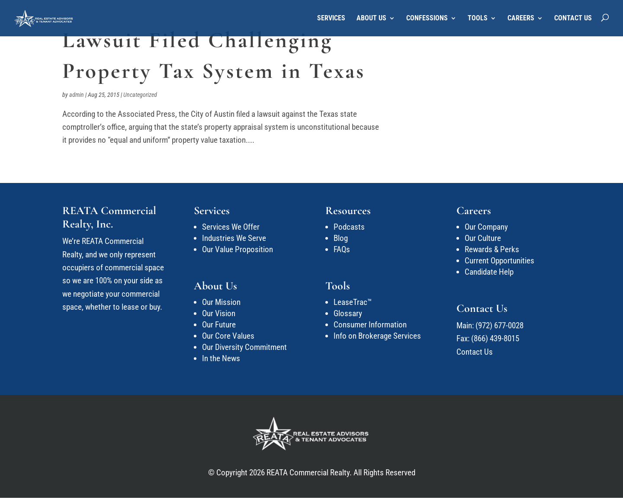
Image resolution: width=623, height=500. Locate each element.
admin (76, 94)
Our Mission (221, 302)
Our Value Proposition (237, 249)
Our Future (219, 325)
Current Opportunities (499, 261)
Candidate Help (489, 272)
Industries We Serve (234, 238)
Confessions (427, 18)
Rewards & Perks (492, 249)
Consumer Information (370, 325)
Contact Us (573, 18)
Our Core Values (228, 336)
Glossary (348, 313)
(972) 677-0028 (499, 325)
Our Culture (483, 238)
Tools (478, 18)
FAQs (342, 249)
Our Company (486, 227)
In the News (221, 358)
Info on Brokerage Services (377, 336)
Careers (520, 18)
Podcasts (349, 227)
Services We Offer (231, 227)
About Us (371, 18)
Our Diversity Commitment (244, 347)
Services (331, 18)
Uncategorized (140, 94)
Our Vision (218, 313)
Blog (341, 238)
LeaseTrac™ (353, 302)
